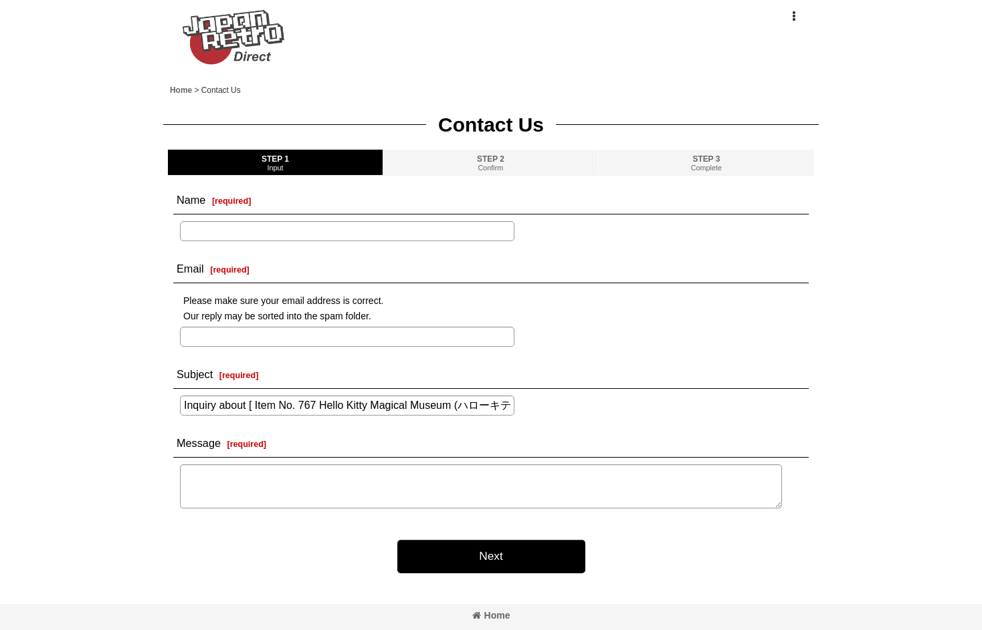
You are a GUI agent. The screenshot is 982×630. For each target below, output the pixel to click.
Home (491, 615)
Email (190, 269)
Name (191, 200)
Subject (195, 374)
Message (199, 443)
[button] (793, 17)
